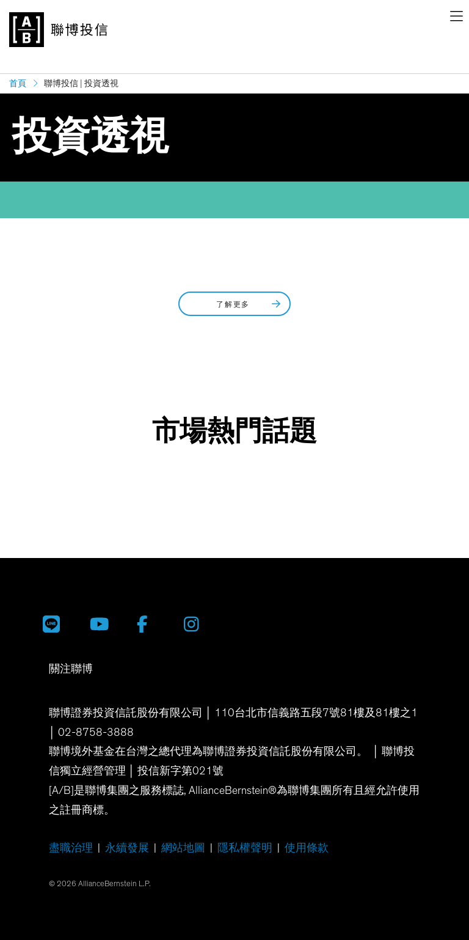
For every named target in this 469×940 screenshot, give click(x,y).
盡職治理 (71, 848)
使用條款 (307, 848)
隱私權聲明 (244, 848)
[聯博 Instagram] (198, 624)
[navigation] (456, 18)
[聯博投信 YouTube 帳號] (104, 624)
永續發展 (127, 848)
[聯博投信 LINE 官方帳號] (57, 624)
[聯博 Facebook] (151, 624)
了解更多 (249, 304)
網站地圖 (183, 848)
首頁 (17, 83)
